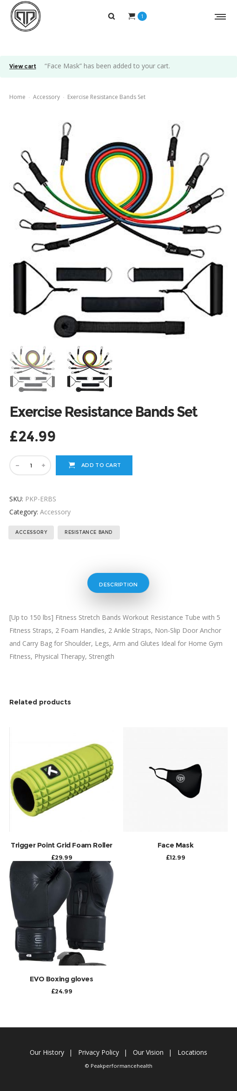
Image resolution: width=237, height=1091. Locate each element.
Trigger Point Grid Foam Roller (61, 845)
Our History (47, 1052)
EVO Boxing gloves (61, 978)
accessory (31, 532)
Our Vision (148, 1052)
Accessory (46, 97)
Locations (192, 1052)
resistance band (89, 532)
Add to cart (101, 465)
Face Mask (175, 845)
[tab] (118, 583)
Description (118, 584)
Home (17, 97)
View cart (22, 67)
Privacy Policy (98, 1052)
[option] (33, 369)
